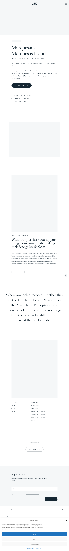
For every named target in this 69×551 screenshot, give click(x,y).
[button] (66, 520)
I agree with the (26, 494)
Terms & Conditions (32, 494)
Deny (34, 539)
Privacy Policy (30, 548)
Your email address (18, 485)
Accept (34, 534)
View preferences (34, 544)
